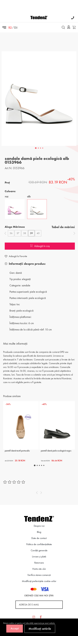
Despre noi (39, 525)
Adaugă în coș (40, 246)
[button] (36, 148)
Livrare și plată (39, 556)
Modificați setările (40, 629)
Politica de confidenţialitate (39, 544)
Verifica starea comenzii (39, 575)
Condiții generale (39, 550)
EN (15, 27)
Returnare (39, 562)
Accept (15, 628)
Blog (39, 532)
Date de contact (39, 538)
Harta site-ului (39, 568)
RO (10, 27)
